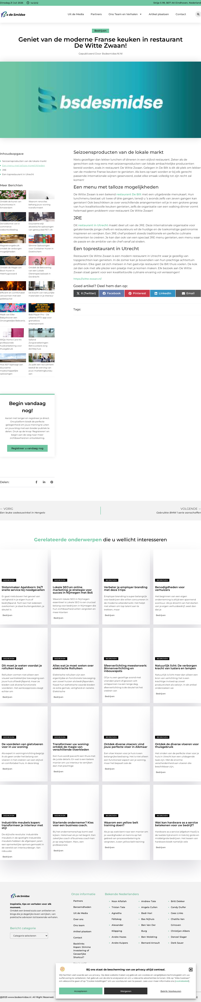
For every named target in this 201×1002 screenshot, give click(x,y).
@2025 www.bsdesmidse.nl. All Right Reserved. (27, 997)
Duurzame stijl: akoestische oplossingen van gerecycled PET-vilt (41, 226)
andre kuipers (120, 942)
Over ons (78, 919)
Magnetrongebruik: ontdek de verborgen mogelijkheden (11, 248)
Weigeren (125, 991)
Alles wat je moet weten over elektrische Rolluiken (73, 667)
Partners (96, 14)
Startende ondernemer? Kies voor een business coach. (73, 824)
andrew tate (148, 901)
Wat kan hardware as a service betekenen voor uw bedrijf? (176, 824)
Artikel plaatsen (159, 14)
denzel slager (179, 936)
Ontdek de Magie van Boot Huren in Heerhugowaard (11, 270)
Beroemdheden (82, 907)
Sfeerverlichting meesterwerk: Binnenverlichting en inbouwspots (125, 668)
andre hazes (119, 936)
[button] (190, 969)
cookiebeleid (182, 981)
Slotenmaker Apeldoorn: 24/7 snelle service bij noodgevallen (23, 589)
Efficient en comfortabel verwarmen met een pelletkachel (12, 295)
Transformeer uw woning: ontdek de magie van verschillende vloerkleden (71, 747)
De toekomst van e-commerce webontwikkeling (10, 226)
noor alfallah (119, 901)
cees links (177, 913)
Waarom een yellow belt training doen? (121, 824)
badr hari (146, 913)
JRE (4, 169)
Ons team (79, 925)
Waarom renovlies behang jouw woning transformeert (39, 204)
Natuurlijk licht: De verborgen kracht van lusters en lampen (176, 667)
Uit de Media (76, 14)
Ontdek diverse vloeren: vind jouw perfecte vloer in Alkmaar (125, 745)
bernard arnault (150, 942)
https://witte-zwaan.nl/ (88, 278)
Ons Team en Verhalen (125, 14)
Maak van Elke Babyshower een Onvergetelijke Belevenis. (13, 317)
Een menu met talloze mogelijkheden (23, 165)
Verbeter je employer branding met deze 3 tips (125, 589)
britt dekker (178, 901)
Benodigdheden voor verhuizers (170, 589)
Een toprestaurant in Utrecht (18, 174)
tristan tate (118, 907)
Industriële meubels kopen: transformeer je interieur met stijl (22, 825)
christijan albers (180, 931)
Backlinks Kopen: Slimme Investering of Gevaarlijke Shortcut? (82, 950)
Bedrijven (100, 30)
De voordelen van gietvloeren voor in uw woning (22, 745)
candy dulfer (178, 907)
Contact (181, 14)
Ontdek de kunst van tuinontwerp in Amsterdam (10, 204)
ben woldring (149, 936)
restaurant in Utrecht (93, 225)
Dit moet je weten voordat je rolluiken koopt (22, 667)
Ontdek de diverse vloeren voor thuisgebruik (177, 745)
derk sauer (177, 942)
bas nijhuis (147, 919)
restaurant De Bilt (128, 194)
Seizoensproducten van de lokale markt (24, 161)
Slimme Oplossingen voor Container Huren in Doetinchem (41, 248)
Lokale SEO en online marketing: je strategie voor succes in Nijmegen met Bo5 (73, 590)
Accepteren (80, 991)
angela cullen (149, 907)
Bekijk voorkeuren (170, 991)
